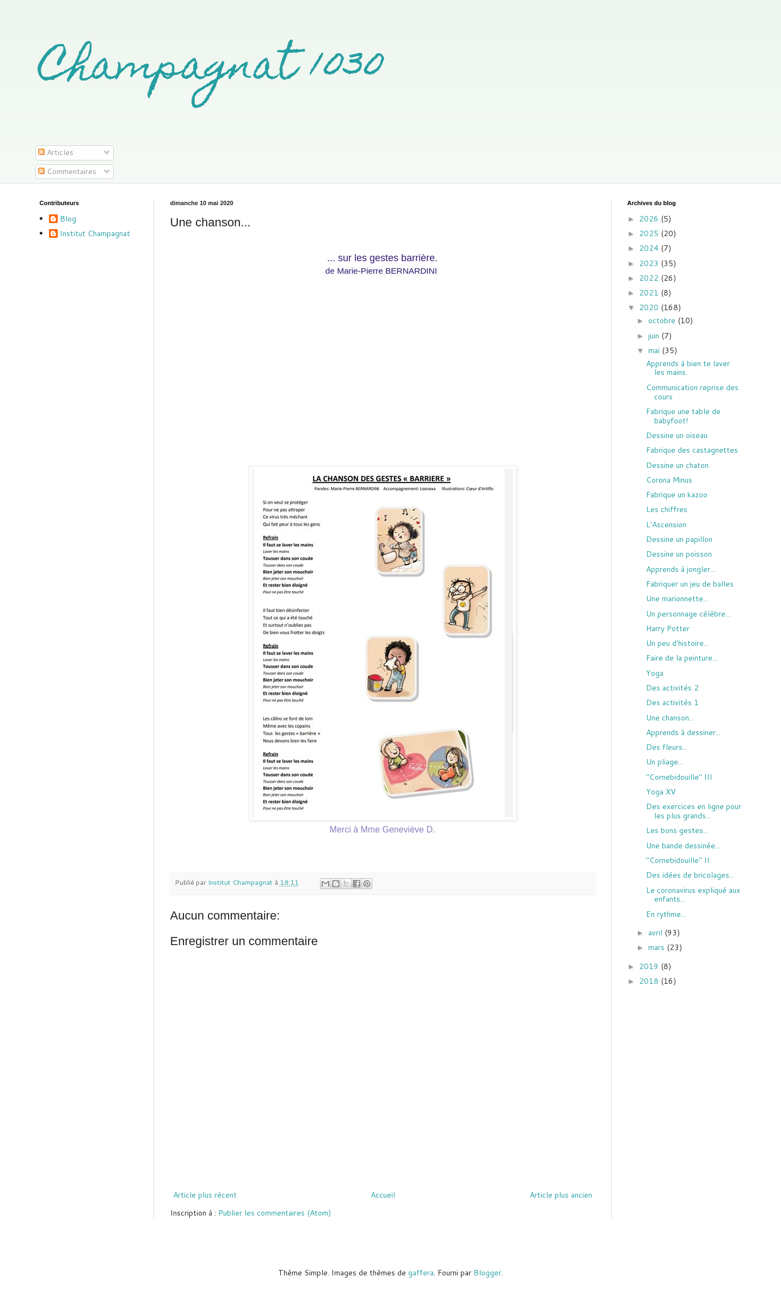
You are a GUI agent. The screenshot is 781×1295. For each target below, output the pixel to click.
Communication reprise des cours (692, 392)
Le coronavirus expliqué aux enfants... (693, 895)
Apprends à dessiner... (683, 732)
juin (654, 335)
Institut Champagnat (95, 234)
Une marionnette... (677, 598)
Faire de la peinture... (681, 657)
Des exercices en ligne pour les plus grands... (693, 811)
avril (656, 932)
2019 (650, 966)
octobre (663, 320)
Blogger (487, 1272)
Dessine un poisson (679, 553)
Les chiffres (666, 509)
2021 (650, 292)
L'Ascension (666, 524)
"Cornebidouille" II (678, 860)
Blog (68, 219)
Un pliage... (664, 761)
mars (657, 947)
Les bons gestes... (677, 830)
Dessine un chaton (677, 465)
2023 (650, 263)
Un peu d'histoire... (677, 643)
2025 (650, 233)
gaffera (421, 1272)
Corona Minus (669, 479)
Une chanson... (670, 717)
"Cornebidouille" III (679, 777)
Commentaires (67, 171)
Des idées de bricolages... (690, 874)
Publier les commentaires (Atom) (274, 1212)
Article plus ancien (561, 1194)
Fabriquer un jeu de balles (690, 583)
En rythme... (666, 914)
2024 (650, 248)
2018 (650, 981)
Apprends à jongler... (680, 569)
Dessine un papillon (679, 539)
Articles (55, 152)
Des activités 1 (672, 702)
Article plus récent (205, 1194)
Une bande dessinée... (683, 845)
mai (655, 350)
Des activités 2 (672, 687)
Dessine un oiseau (677, 435)
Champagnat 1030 (212, 69)
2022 (650, 278)
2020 (650, 307)
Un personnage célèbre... (688, 613)
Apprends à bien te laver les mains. (688, 368)
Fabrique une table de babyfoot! (683, 416)
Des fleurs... (666, 747)
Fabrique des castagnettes (692, 450)
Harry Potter (668, 628)
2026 (650, 218)
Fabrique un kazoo (677, 494)
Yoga (654, 673)
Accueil (383, 1194)
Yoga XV (661, 791)
